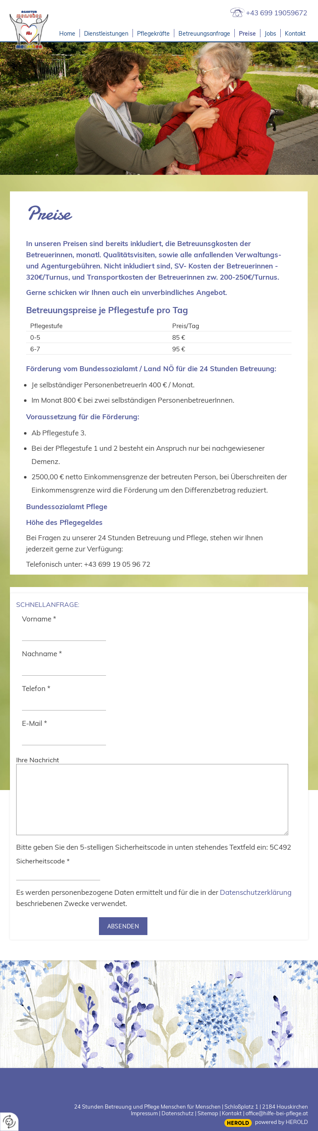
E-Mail (34, 723)
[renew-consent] (9, 1121)
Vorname (39, 618)
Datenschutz (177, 1113)
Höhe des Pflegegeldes (64, 522)
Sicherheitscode (43, 861)
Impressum (144, 1113)
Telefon (36, 688)
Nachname (42, 653)
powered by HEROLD (281, 1122)
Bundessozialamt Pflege (66, 506)
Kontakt (232, 1113)
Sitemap (208, 1113)
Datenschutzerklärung (256, 892)
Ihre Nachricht (37, 760)
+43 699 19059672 (276, 12)
